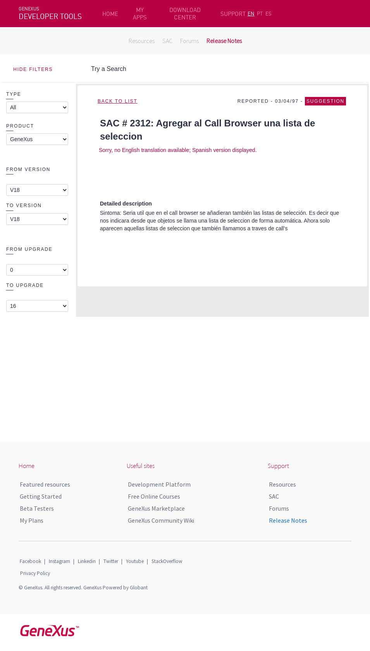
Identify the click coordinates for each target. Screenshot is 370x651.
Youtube (135, 561)
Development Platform (159, 484)
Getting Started (41, 496)
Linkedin (87, 561)
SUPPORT (233, 13)
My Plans (31, 520)
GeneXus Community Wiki (161, 520)
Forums (189, 41)
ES (268, 13)
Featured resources (45, 484)
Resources (142, 41)
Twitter (110, 561)
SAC (167, 41)
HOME (110, 13)
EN (251, 13)
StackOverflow (166, 561)
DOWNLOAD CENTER (185, 13)
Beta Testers (37, 508)
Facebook (30, 561)
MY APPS (140, 13)
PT (260, 13)
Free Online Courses (154, 496)
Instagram (59, 561)
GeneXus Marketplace (156, 508)
